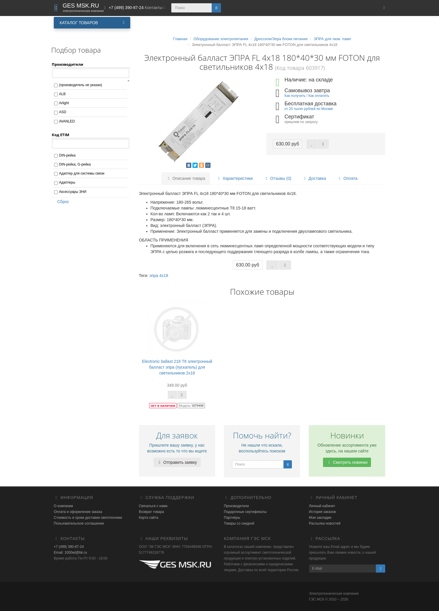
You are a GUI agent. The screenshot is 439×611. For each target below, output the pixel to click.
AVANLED (67, 121)
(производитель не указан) (80, 85)
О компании (63, 506)
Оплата (347, 178)
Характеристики (234, 178)
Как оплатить (318, 96)
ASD (62, 112)
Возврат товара (151, 512)
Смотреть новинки (346, 462)
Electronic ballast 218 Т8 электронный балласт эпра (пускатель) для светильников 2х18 (177, 367)
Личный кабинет (322, 506)
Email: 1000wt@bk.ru (70, 552)
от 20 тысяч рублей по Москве (309, 109)
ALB (62, 94)
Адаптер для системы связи (81, 173)
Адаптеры (67, 182)
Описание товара (185, 178)
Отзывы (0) (277, 178)
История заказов (322, 512)
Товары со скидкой (239, 523)
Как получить (295, 96)
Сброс (61, 201)
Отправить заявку (177, 462)
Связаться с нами (153, 506)
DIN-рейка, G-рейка (75, 164)
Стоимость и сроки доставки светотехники (88, 518)
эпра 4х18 (158, 275)
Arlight (64, 103)
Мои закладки (320, 518)
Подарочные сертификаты (245, 512)
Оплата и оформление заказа (78, 512)
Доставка (314, 178)
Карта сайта (148, 518)
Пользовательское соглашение (79, 523)
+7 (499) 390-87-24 (69, 547)
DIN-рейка (67, 155)
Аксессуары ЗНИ (72, 192)
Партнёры (232, 518)
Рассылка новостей (324, 523)
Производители (236, 506)
